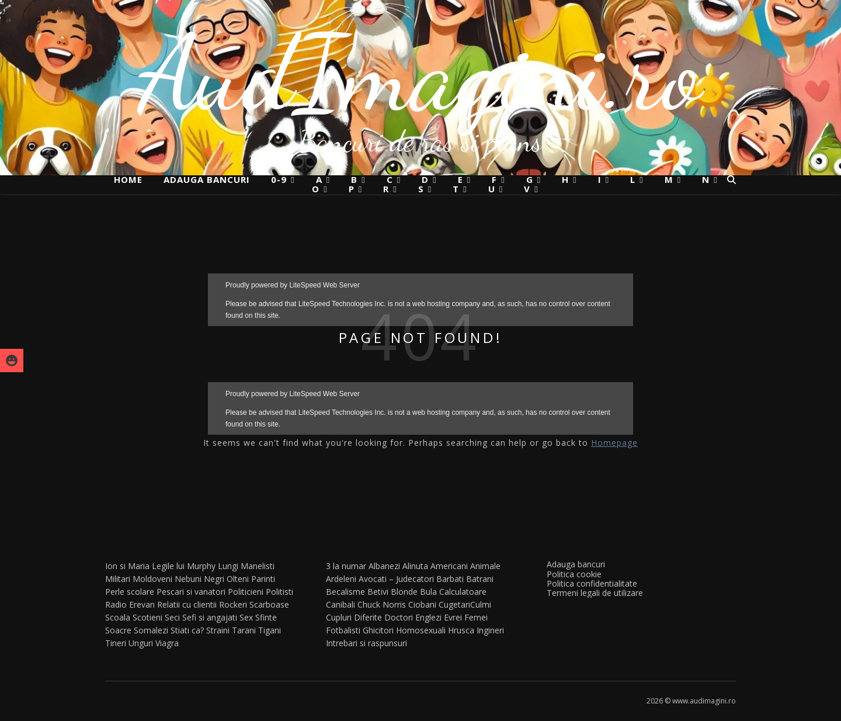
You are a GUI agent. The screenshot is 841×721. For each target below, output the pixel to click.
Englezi (428, 617)
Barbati (450, 578)
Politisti (279, 591)
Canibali (340, 604)
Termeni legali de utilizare (595, 592)
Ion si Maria (127, 565)
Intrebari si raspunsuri (366, 643)
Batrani (480, 578)
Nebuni (188, 578)
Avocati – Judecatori (396, 578)
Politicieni (245, 591)
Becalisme (345, 591)
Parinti (263, 578)
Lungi (228, 565)
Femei (476, 617)
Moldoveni (152, 578)
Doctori (398, 617)
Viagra (167, 643)
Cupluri (339, 617)
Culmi (480, 604)
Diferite (368, 617)
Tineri (115, 643)
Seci (172, 617)
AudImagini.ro (421, 73)
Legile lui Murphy (184, 565)
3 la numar (346, 565)
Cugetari (454, 604)
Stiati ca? (187, 630)
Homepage (614, 442)
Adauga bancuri (207, 179)
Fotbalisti (343, 630)
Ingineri (490, 630)
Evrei (453, 617)
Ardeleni (341, 578)
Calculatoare (462, 591)
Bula (428, 591)
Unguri (140, 643)
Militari (117, 578)
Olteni (238, 578)
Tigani (269, 630)
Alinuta (415, 565)
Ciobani (422, 604)
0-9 (279, 179)
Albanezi (384, 565)
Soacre (118, 630)
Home (128, 179)
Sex (246, 617)
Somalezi (151, 630)
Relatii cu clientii (187, 604)
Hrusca (461, 630)
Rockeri (233, 604)
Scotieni (147, 617)
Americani (449, 565)
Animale (485, 565)
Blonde (404, 591)
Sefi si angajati (209, 617)
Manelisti (257, 565)
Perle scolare (129, 591)
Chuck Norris (381, 604)
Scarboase (269, 604)
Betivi (377, 591)
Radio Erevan (130, 604)
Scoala (117, 617)
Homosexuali (421, 630)
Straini (218, 630)
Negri (214, 578)
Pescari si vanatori (191, 591)
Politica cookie (574, 574)
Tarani (244, 630)
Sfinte (266, 617)
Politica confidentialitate (592, 583)
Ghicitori (378, 630)
